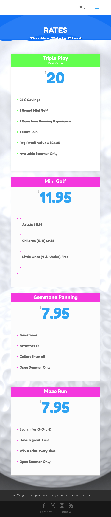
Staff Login (19, 495)
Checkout (78, 495)
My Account (59, 495)
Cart (92, 495)
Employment (39, 495)
